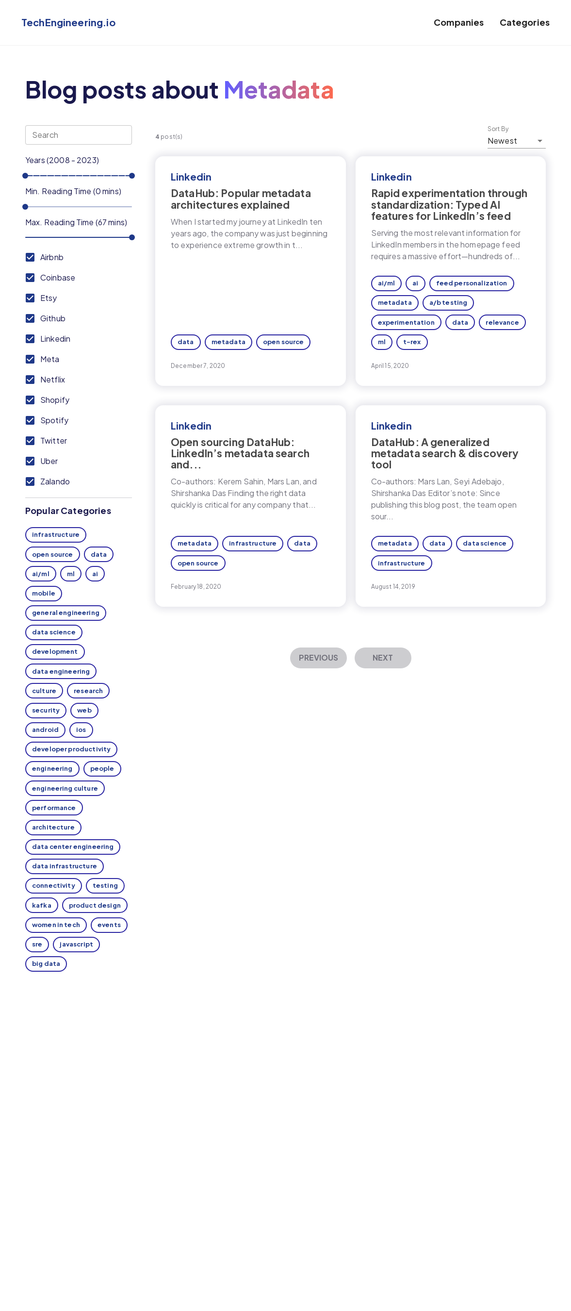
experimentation (406, 322)
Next (383, 657)
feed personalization (471, 283)
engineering (52, 768)
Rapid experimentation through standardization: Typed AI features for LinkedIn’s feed (449, 204)
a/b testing (448, 302)
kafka (41, 905)
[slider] (25, 176)
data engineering (61, 671)
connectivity (53, 885)
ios (81, 729)
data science (54, 632)
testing (105, 885)
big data (46, 963)
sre (37, 944)
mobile (43, 593)
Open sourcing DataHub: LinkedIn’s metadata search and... (240, 453)
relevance (502, 322)
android (45, 729)
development (55, 651)
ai (95, 574)
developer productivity (71, 749)
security (46, 710)
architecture (53, 827)
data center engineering (73, 846)
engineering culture (65, 788)
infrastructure (56, 534)
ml (71, 574)
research (88, 691)
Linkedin (191, 176)
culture (44, 691)
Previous (318, 657)
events (109, 925)
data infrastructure (64, 866)
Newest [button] (502, 140)
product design (95, 905)
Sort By (498, 129)
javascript (76, 944)
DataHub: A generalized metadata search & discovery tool (445, 453)
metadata (228, 342)
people (102, 768)
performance (54, 808)
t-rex (412, 342)
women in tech (56, 925)
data (99, 554)
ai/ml (40, 574)
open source (52, 554)
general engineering (65, 612)
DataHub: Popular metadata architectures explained (241, 198)
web (84, 710)
